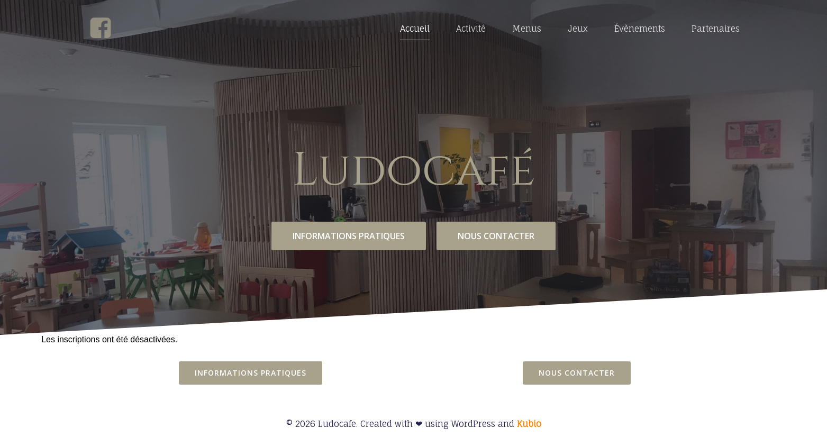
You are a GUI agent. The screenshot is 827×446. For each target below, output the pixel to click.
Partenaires (716, 28)
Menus (526, 28)
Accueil (415, 28)
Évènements (639, 28)
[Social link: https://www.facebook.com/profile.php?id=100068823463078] (104, 28)
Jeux (578, 28)
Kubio (529, 423)
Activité (471, 28)
